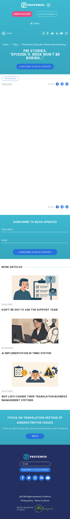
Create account (22, 14)
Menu (35, 24)
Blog (16, 44)
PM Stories (10, 78)
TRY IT (35, 436)
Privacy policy (27, 501)
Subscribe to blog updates (35, 66)
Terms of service (41, 501)
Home (6, 44)
